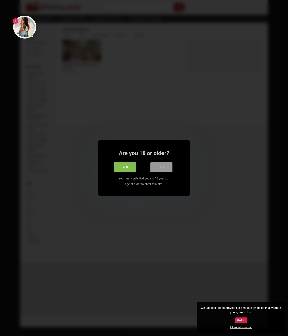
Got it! (241, 320)
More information (241, 327)
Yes (125, 167)
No (161, 167)
